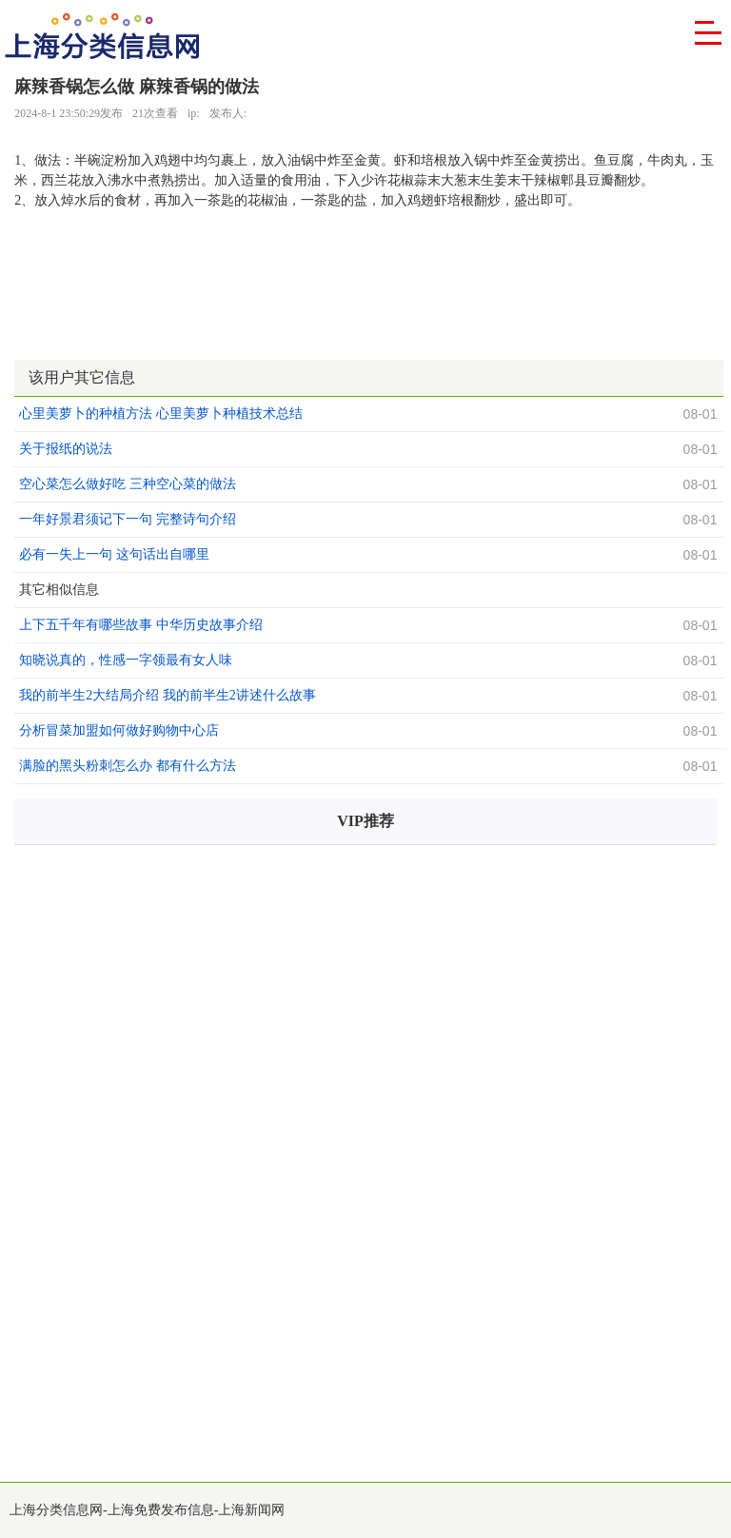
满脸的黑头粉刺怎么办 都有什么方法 (127, 766)
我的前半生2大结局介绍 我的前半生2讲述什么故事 (167, 695)
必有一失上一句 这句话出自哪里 (114, 554)
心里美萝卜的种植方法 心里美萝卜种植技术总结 (161, 413)
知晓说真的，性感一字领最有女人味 (125, 660)
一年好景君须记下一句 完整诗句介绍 (127, 519)
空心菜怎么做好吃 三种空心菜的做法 (127, 484)
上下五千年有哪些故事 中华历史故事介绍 (141, 625)
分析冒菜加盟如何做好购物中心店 (119, 730)
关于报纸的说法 (65, 449)
